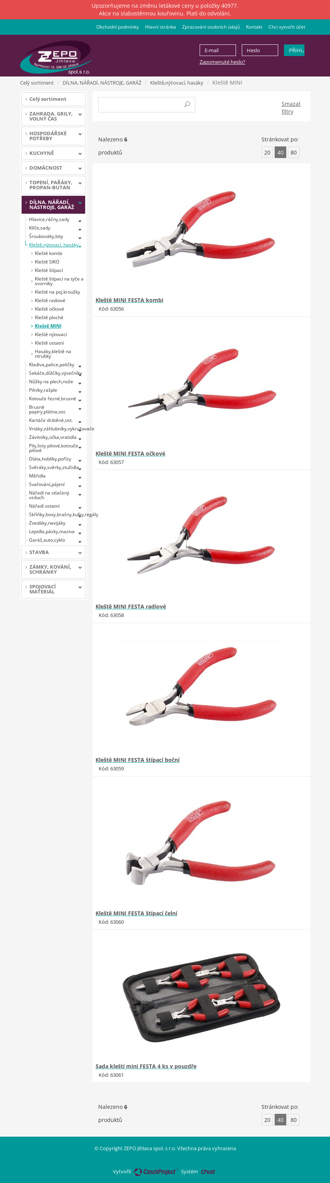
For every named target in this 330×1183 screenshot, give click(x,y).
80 (294, 152)
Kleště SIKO (47, 261)
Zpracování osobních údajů (211, 27)
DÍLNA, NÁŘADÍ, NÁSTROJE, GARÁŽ (102, 82)
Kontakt (254, 27)
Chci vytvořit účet (286, 27)
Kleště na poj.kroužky (57, 292)
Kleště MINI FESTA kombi (129, 300)
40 (280, 152)
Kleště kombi (48, 253)
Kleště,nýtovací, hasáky (176, 82)
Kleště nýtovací (51, 334)
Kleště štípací (49, 270)
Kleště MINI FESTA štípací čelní (136, 913)
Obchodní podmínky (117, 27)
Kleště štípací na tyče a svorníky (59, 281)
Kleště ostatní (49, 343)
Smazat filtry (291, 107)
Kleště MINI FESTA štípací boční (138, 759)
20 (267, 152)
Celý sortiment (37, 82)
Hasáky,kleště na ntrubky (53, 353)
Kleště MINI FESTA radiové (131, 606)
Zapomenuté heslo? (222, 61)
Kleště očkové (49, 309)
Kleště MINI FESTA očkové (130, 453)
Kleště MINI (48, 326)
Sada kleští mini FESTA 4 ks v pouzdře (146, 1066)
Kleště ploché (49, 317)
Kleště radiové (50, 300)
